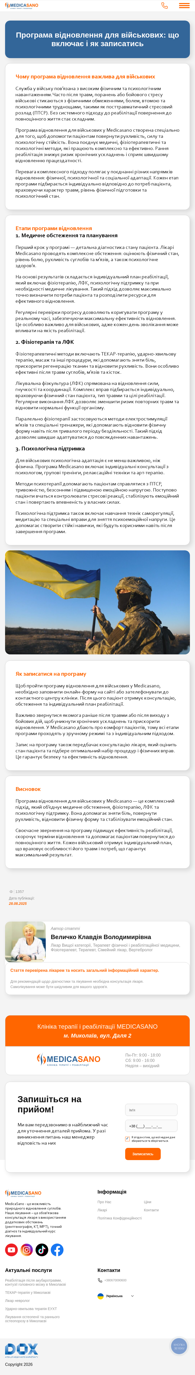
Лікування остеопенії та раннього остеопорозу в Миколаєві (32, 1319)
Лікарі (102, 1210)
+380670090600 (115, 1280)
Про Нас (104, 1202)
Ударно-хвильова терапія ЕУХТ (31, 1309)
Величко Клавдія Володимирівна (101, 936)
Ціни (147, 1202)
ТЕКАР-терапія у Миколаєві (28, 1293)
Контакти (151, 1210)
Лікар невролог (17, 1301)
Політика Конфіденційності (120, 1218)
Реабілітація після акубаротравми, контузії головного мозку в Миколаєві (35, 1282)
